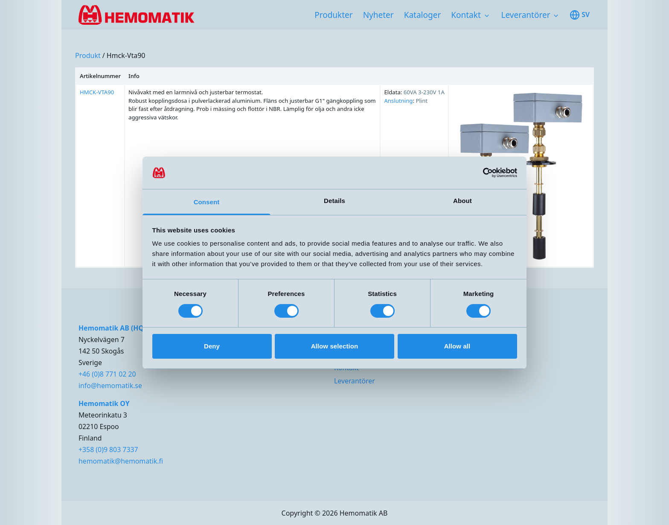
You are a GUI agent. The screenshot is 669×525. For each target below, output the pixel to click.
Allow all (457, 346)
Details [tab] (334, 200)
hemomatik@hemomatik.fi (121, 461)
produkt (88, 55)
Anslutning (398, 100)
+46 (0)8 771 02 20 (107, 374)
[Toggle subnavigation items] (487, 16)
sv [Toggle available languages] (580, 15)
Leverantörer (525, 14)
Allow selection (334, 346)
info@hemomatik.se (110, 385)
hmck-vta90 (126, 55)
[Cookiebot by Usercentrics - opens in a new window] (479, 172)
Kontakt (466, 14)
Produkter (333, 14)
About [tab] (462, 200)
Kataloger (422, 14)
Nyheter (378, 14)
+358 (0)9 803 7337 (108, 449)
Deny (212, 346)
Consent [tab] (207, 202)
